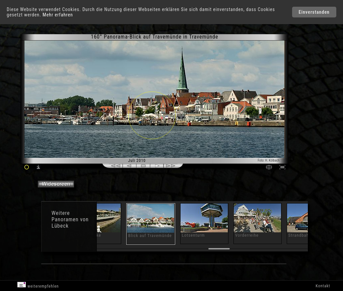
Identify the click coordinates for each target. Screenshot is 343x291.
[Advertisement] (316, 90)
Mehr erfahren (58, 14)
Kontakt (323, 286)
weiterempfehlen (38, 285)
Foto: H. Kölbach (268, 160)
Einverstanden (314, 12)
